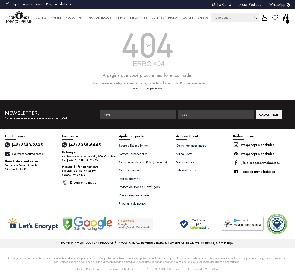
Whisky (56, 18)
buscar (255, 17)
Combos (41, 18)
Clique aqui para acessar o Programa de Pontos (39, 4)
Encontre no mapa (79, 182)
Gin (81, 18)
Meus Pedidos (250, 4)
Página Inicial (154, 88)
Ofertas (203, 18)
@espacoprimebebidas (253, 145)
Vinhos (120, 18)
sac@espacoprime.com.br (28, 154)
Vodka (70, 18)
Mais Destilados (100, 18)
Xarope (188, 18)
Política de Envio (129, 178)
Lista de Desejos (186, 170)
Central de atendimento (191, 145)
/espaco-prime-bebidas (254, 171)
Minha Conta (221, 4)
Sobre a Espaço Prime (133, 145)
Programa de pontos (132, 203)
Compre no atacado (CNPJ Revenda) (143, 162)
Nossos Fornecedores (133, 154)
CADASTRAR (268, 115)
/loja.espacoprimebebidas (256, 162)
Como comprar (129, 170)
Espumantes (138, 18)
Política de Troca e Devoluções (139, 187)
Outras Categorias (165, 18)
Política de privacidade (134, 195)
